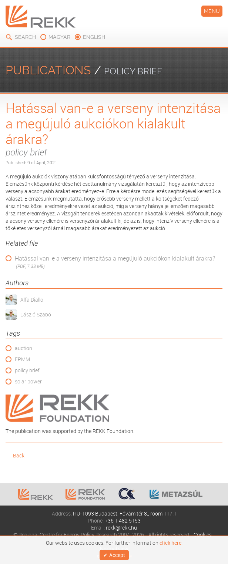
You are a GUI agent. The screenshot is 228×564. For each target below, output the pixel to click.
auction (23, 348)
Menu (212, 11)
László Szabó (35, 314)
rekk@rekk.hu (121, 527)
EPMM (22, 359)
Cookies (203, 534)
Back (18, 455)
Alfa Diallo (31, 299)
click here (170, 543)
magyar (59, 37)
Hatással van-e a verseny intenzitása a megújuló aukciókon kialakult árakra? (115, 262)
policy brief (27, 370)
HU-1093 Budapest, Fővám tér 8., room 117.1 (125, 513)
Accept (117, 554)
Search (25, 37)
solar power (28, 381)
